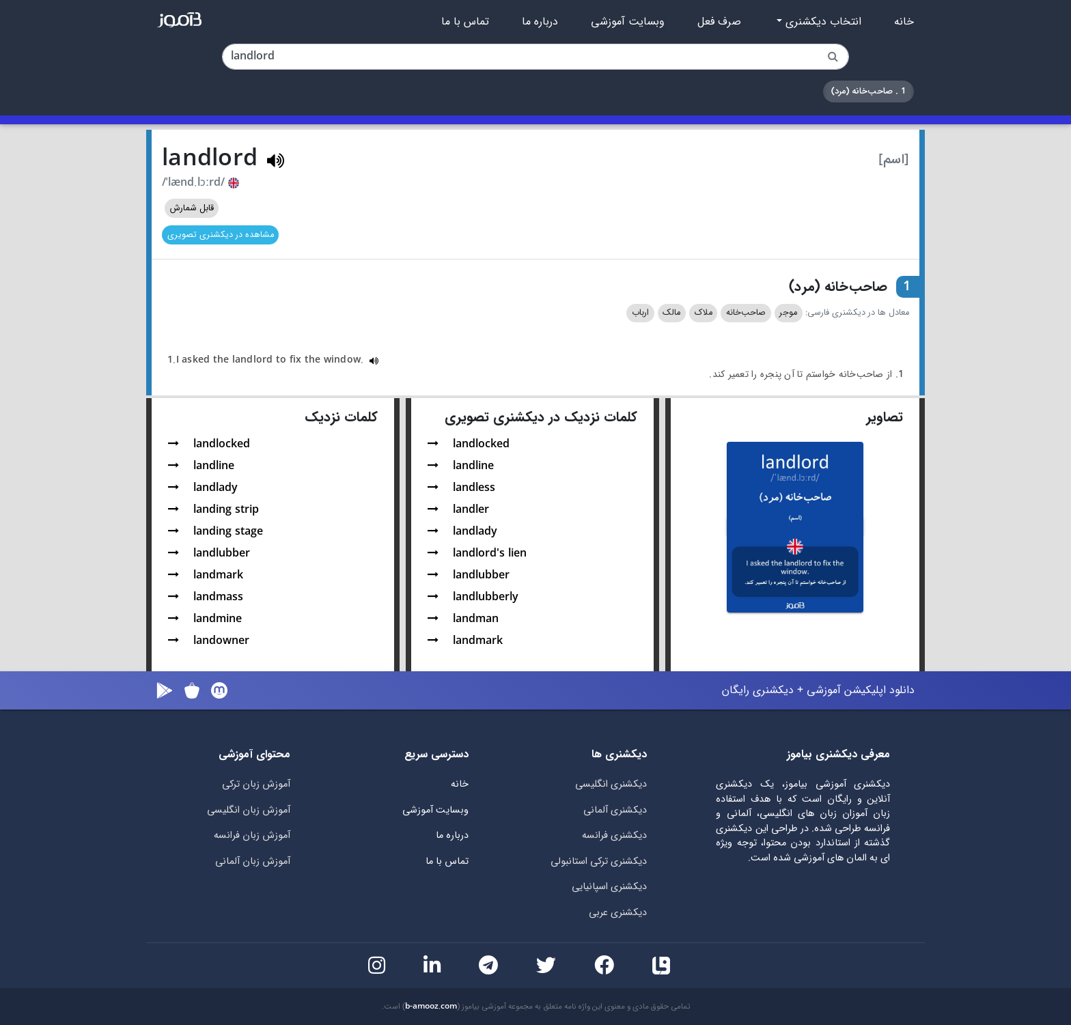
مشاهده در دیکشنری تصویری (220, 235)
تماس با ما (465, 22)
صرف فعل (719, 22)
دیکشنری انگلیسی (611, 784)
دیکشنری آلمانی (615, 810)
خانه (904, 22)
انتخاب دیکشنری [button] (821, 22)
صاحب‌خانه (746, 313)
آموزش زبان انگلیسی (248, 810)
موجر (788, 313)
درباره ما (540, 22)
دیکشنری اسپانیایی (609, 887)
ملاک (703, 313)
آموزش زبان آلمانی (252, 861)
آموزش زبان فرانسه (252, 835)
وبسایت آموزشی (628, 22)
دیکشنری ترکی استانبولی (599, 861)
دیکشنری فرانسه (614, 835)
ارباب (640, 313)
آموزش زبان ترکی (256, 784)
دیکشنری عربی (618, 913)
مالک (671, 313)
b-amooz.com (431, 1006)
